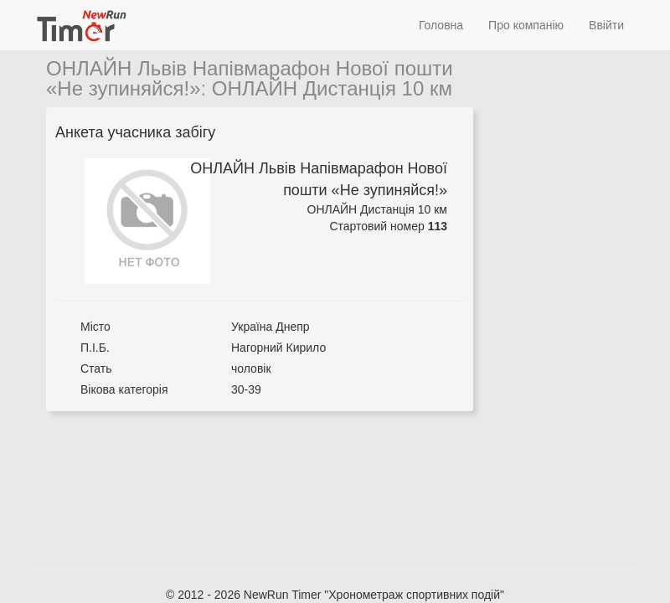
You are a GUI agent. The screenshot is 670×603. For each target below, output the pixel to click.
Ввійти (606, 25)
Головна (441, 25)
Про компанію (526, 25)
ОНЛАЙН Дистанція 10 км (332, 88)
